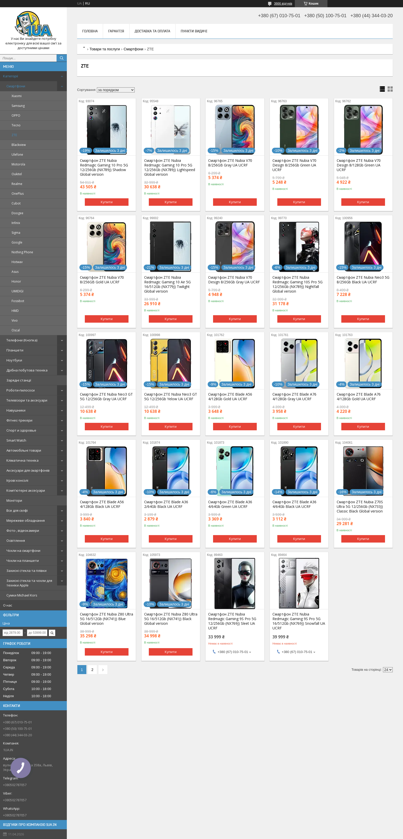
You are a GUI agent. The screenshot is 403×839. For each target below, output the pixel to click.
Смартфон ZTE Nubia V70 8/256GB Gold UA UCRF (102, 279)
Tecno (16, 125)
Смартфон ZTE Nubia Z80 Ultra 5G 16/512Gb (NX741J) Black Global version (170, 619)
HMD (15, 311)
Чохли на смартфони (23, 550)
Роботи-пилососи (20, 390)
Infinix (16, 223)
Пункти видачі (194, 31)
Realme (17, 184)
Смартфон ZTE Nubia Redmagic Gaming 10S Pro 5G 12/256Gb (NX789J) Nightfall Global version (297, 284)
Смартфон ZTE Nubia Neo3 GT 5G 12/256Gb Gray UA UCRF (106, 396)
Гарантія (116, 31)
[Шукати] (62, 58)
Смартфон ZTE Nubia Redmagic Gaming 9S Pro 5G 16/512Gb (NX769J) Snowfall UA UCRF (298, 621)
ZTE (14, 135)
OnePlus (18, 193)
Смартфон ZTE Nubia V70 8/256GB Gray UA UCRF (230, 162)
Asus (15, 271)
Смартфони (15, 86)
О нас (7, 605)
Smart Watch (16, 440)
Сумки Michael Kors (21, 595)
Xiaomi (17, 96)
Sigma (16, 232)
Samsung (18, 106)
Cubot (16, 203)
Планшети (14, 350)
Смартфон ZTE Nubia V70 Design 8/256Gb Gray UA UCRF (234, 279)
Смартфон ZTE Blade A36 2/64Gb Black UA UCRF (166, 504)
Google (17, 242)
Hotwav (17, 262)
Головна (90, 31)
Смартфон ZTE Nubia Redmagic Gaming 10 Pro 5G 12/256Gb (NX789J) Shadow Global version (104, 167)
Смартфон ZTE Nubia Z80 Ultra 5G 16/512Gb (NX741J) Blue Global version (106, 619)
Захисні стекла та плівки (26, 570)
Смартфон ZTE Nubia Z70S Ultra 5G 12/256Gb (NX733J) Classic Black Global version (360, 507)
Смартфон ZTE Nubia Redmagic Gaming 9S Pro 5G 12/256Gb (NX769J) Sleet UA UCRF (232, 621)
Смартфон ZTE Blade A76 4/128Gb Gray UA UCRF (294, 396)
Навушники (15, 410)
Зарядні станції (18, 380)
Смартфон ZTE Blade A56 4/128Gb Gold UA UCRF (230, 396)
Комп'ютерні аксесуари (25, 490)
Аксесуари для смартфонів (28, 470)
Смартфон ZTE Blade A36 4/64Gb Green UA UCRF (230, 504)
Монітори (14, 500)
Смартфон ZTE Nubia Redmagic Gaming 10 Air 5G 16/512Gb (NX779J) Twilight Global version (167, 284)
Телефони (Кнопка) (21, 340)
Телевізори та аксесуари (26, 400)
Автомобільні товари (23, 450)
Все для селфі (17, 510)
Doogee (17, 213)
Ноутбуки (14, 360)
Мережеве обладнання (25, 520)
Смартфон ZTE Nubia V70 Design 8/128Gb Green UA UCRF (359, 165)
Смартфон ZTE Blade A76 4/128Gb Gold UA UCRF (359, 396)
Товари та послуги (104, 49)
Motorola (18, 164)
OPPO (16, 115)
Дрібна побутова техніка (27, 370)
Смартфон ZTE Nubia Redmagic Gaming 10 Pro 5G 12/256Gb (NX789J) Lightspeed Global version (169, 167)
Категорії (10, 76)
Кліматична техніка (22, 460)
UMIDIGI (17, 291)
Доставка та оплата (152, 31)
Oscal (16, 330)
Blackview (19, 145)
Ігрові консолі (17, 480)
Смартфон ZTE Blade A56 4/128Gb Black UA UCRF (102, 504)
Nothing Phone (22, 252)
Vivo (15, 320)
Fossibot (18, 301)
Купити (107, 202)
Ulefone (17, 154)
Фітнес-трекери (19, 420)
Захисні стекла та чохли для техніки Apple (29, 583)
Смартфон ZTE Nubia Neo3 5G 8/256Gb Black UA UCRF (363, 279)
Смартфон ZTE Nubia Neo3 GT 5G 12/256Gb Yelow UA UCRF (170, 396)
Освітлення (15, 540)
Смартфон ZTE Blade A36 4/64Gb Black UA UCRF (294, 504)
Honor (16, 281)
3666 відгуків (283, 3)
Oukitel (17, 174)
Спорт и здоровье (21, 430)
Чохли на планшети (22, 560)
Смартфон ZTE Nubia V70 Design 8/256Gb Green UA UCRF (294, 165)
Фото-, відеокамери (22, 530)
